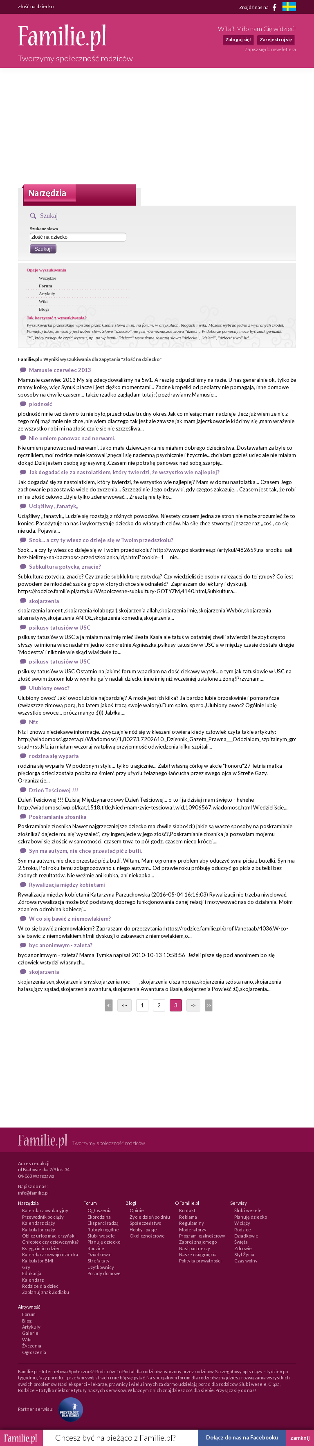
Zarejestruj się (276, 39)
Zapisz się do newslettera (270, 49)
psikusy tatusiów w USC (59, 627)
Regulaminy (191, 1223)
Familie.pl (28, 359)
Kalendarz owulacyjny (45, 1210)
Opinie (137, 1210)
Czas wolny (246, 1260)
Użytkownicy (100, 1267)
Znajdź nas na (259, 7)
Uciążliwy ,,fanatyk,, (53, 506)
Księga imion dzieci (42, 1248)
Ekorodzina (99, 1217)
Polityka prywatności (200, 1260)
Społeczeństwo (145, 1223)
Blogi (44, 309)
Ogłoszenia (99, 1210)
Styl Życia (244, 1254)
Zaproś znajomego (198, 1241)
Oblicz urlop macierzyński (49, 1235)
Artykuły (47, 293)
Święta (241, 1241)
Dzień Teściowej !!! (53, 790)
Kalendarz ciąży (38, 1223)
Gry (26, 1267)
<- (124, 1005)
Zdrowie (243, 1248)
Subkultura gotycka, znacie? (65, 566)
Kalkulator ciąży (38, 1229)
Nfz (33, 722)
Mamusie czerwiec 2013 (60, 370)
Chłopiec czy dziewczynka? (50, 1241)
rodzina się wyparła (53, 756)
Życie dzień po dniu (150, 1217)
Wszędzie (47, 278)
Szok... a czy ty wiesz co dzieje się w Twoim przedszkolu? (101, 540)
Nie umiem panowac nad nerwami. (72, 438)
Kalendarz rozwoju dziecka (50, 1254)
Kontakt (187, 1210)
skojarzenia (44, 601)
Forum (45, 285)
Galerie (30, 1333)
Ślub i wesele (101, 1235)
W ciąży (242, 1223)
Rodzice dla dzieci (41, 1286)
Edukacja (31, 1273)
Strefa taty (98, 1260)
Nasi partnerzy (194, 1248)
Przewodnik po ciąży (43, 1217)
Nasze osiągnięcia (198, 1254)
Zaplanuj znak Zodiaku (45, 1292)
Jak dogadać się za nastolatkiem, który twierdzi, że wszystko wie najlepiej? (124, 472)
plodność (40, 404)
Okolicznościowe (147, 1235)
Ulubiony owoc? (49, 688)
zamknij (300, 1438)
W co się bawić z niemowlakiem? (70, 918)
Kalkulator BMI (37, 1260)
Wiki (43, 301)
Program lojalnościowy (202, 1235)
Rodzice (95, 1248)
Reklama (188, 1217)
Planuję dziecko (103, 1241)
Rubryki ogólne (103, 1229)
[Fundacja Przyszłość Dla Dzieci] (68, 1409)
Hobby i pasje (143, 1229)
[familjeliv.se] (289, 7)
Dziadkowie (99, 1254)
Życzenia (31, 1345)
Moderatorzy (192, 1229)
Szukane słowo (44, 228)
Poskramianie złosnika (57, 817)
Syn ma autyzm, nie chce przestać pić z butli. (85, 850)
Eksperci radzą (103, 1223)
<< (108, 1005)
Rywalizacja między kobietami (67, 884)
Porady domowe (104, 1273)
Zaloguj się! (238, 39)
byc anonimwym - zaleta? (60, 945)
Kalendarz (33, 1279)
